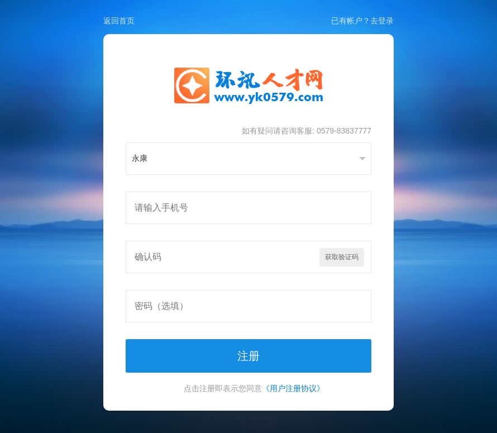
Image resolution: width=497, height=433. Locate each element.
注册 (248, 356)
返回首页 (119, 21)
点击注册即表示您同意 (254, 388)
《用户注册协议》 (293, 388)
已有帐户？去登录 (362, 21)
